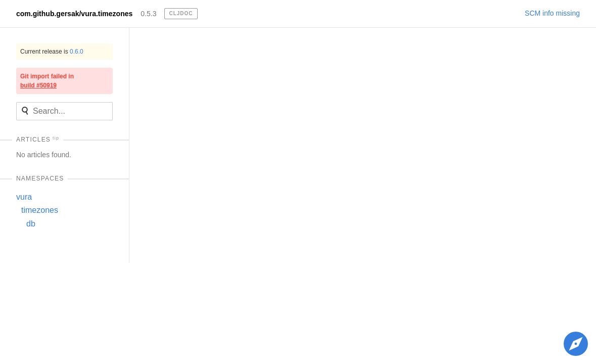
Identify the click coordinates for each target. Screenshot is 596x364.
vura (24, 197)
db (30, 223)
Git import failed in (47, 81)
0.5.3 (148, 14)
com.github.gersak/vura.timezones (74, 14)
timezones (39, 210)
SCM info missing (552, 13)
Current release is (51, 51)
